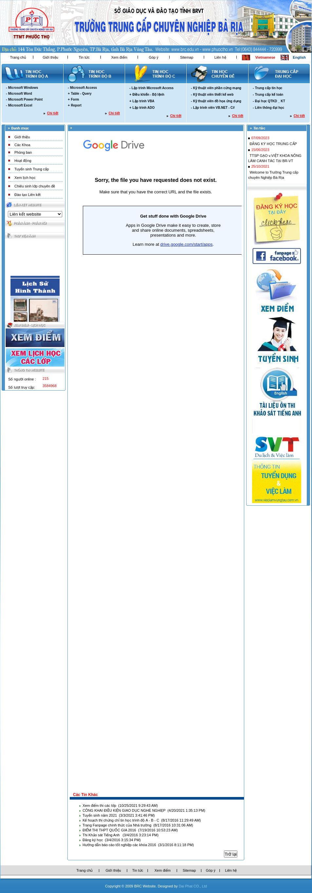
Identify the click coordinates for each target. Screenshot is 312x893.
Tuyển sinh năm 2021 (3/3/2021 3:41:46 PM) (119, 815)
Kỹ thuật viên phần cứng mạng (217, 88)
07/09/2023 (260, 140)
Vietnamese (265, 57)
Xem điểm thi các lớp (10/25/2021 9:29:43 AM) (120, 805)
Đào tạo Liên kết (27, 195)
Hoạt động (22, 161)
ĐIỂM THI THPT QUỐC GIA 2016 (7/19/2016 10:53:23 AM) (130, 830)
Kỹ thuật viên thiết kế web (213, 94)
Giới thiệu (50, 57)
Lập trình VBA (143, 101)
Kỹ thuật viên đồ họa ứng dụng (217, 101)
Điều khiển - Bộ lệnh (148, 94)
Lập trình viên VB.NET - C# (214, 107)
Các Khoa (22, 145)
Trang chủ (18, 57)
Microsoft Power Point (25, 99)
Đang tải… (156, 461)
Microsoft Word (20, 93)
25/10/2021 (260, 168)
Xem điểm (119, 57)
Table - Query (81, 93)
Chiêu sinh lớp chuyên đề (34, 186)
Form (75, 99)
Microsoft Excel (20, 105)
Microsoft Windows (23, 87)
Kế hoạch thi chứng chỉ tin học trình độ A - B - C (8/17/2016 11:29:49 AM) (142, 820)
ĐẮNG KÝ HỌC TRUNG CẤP (273, 145)
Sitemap (186, 57)
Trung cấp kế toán (269, 94)
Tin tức (84, 57)
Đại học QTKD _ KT (270, 101)
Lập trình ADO (143, 107)
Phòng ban (23, 152)
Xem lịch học (24, 178)
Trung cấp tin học (269, 88)
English (299, 57)
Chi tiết (52, 113)
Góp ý (153, 57)
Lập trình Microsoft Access (153, 88)
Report (76, 105)
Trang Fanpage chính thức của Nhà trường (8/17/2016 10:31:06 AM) (138, 825)
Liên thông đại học (269, 107)
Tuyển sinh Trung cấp (31, 169)
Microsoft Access (83, 87)
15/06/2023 (260, 151)
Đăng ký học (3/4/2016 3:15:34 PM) (112, 840)
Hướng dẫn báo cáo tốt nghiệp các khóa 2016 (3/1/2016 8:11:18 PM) (138, 845)
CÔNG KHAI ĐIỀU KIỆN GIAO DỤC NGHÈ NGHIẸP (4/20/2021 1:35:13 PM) (144, 810)
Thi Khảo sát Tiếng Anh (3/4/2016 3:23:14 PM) (120, 835)
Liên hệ (220, 57)
